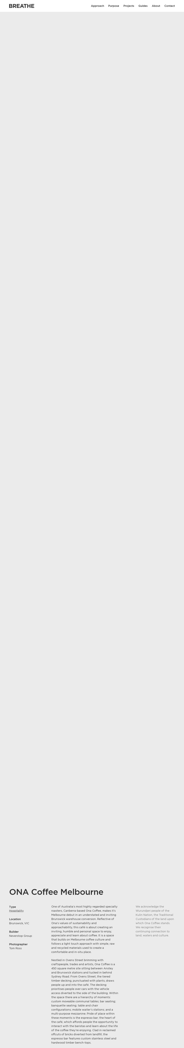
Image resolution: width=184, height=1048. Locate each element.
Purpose (113, 5)
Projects (128, 5)
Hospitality (16, 911)
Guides (143, 5)
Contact (169, 5)
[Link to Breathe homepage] (21, 6)
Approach (97, 5)
